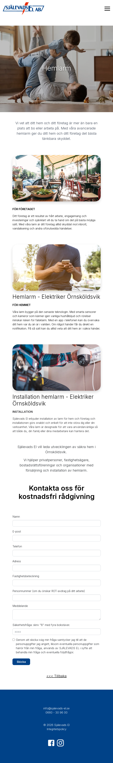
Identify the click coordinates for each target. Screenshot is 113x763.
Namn (16, 516)
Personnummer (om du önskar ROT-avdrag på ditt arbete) (48, 591)
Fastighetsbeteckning (25, 576)
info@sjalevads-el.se (56, 708)
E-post (16, 531)
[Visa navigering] (107, 8)
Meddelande (20, 606)
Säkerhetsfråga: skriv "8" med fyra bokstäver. (41, 625)
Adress (16, 561)
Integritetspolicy (56, 729)
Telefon (17, 546)
